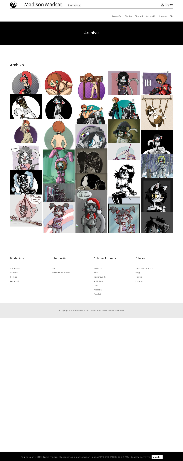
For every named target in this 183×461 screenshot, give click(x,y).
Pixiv (96, 416)
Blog (138, 416)
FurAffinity (98, 437)
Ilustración (116, 16)
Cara (96, 428)
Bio (171, 16)
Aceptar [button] (157, 457)
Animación (151, 16)
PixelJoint (98, 433)
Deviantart (98, 411)
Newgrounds (100, 420)
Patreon (163, 16)
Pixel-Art (139, 16)
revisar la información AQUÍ (114, 456)
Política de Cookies (61, 416)
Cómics (128, 16)
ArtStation (98, 424)
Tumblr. (139, 420)
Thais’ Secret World (144, 411)
